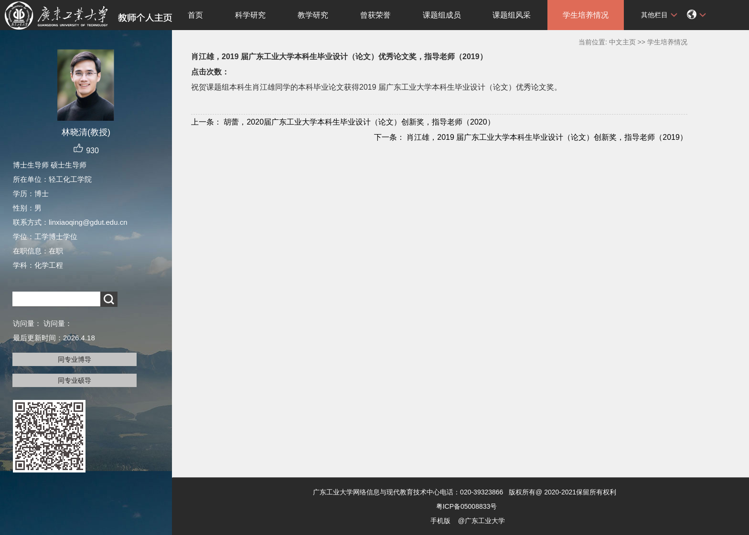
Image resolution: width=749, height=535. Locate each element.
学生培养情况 (586, 15)
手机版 (440, 521)
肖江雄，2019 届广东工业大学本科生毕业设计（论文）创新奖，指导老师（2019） (530, 137)
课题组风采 (511, 15)
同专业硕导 (74, 380)
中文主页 (622, 42)
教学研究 (313, 15)
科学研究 (250, 15)
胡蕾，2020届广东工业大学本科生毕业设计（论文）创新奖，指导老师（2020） (343, 122)
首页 (195, 15)
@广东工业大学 (481, 521)
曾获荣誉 (375, 15)
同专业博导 (74, 359)
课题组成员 (442, 15)
